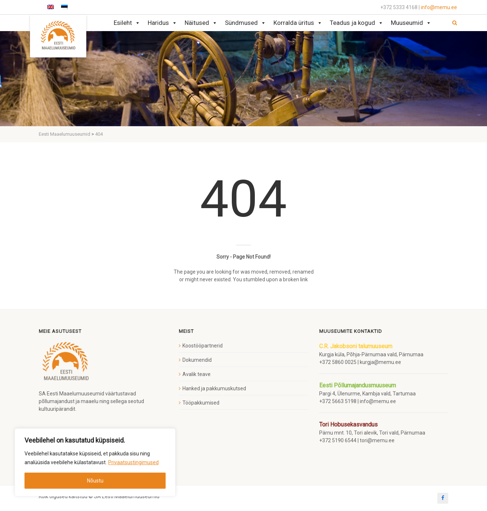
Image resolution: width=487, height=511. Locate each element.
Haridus (162, 23)
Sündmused (245, 23)
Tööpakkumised (200, 403)
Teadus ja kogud (357, 23)
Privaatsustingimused (133, 462)
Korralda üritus (297, 23)
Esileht (127, 23)
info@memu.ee (439, 7)
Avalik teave (196, 374)
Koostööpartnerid (202, 346)
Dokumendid (197, 360)
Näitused (201, 23)
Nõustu (95, 481)
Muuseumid (411, 23)
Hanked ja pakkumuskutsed (214, 388)
